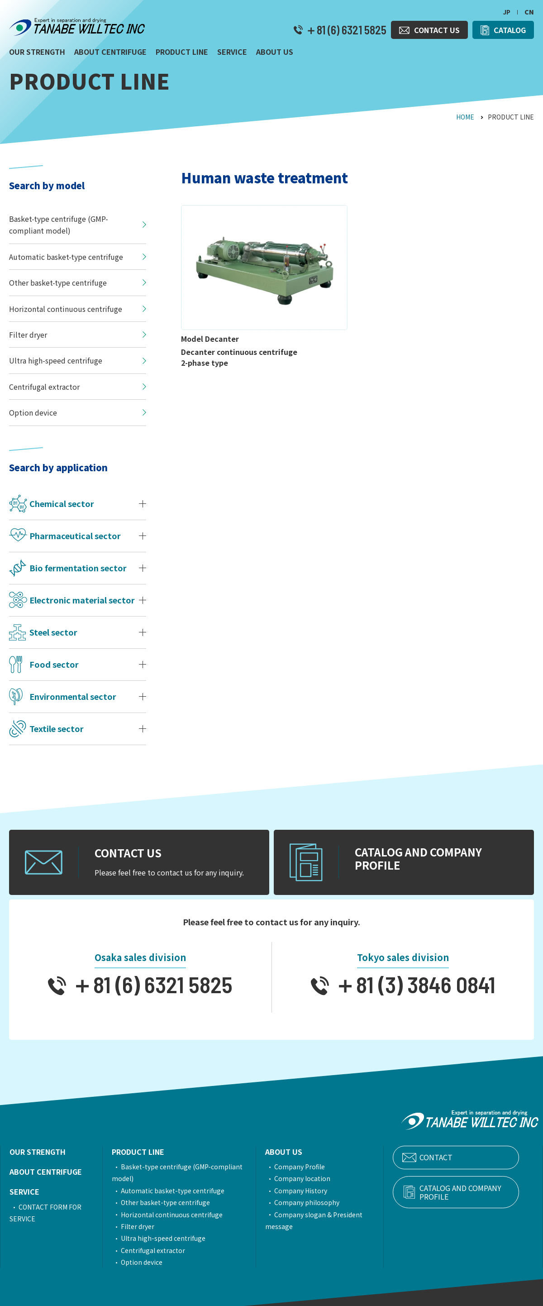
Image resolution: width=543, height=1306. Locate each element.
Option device (147, 1262)
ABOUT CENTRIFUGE (46, 1171)
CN (529, 11)
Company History (314, 1190)
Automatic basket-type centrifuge (178, 1190)
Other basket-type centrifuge (170, 1202)
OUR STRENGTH (38, 1151)
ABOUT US (297, 1151)
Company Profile (313, 1166)
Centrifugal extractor (158, 1250)
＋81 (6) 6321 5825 (344, 30)
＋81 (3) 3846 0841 (412, 984)
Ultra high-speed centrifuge (168, 1238)
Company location (316, 1178)
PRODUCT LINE (143, 1151)
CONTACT (456, 1157)
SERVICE (24, 1191)
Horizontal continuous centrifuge (177, 1214)
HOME (465, 116)
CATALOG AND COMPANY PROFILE (472, 1192)
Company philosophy (320, 1202)
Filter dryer (143, 1226)
